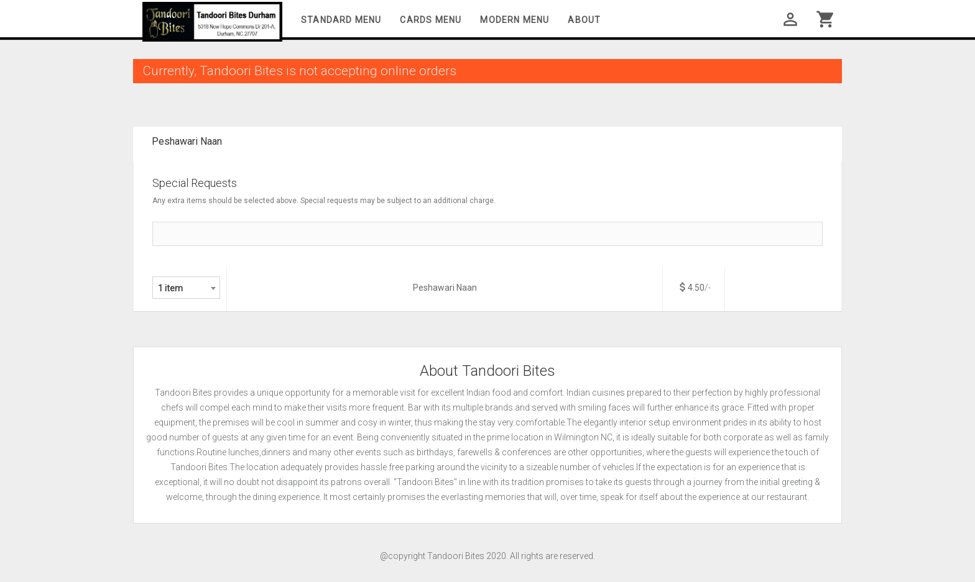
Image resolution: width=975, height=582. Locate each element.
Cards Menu (430, 20)
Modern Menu (514, 20)
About (584, 20)
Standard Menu (341, 20)
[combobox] (186, 287)
